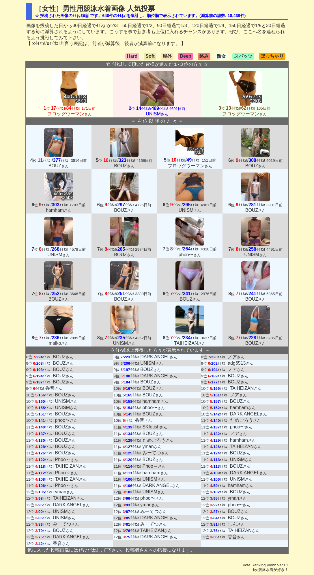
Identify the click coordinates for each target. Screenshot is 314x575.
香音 (53, 388)
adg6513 (240, 363)
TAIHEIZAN (245, 388)
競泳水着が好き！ (273, 569)
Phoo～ (66, 459)
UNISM (151, 363)
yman (152, 446)
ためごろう (245, 420)
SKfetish (155, 426)
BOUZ (63, 356)
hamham (155, 401)
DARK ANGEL (158, 356)
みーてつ (156, 452)
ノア (236, 356)
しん (236, 524)
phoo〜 (154, 407)
